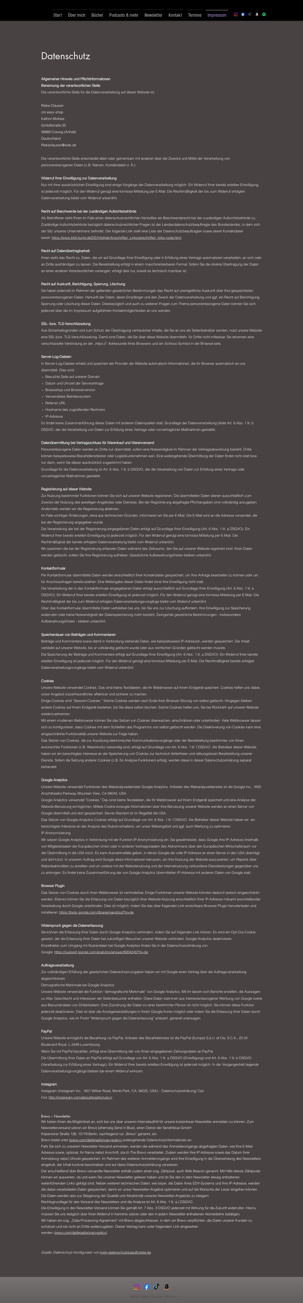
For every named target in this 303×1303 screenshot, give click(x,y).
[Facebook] (242, 14)
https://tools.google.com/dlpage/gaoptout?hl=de (96, 912)
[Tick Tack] (250, 14)
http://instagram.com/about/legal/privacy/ (80, 1097)
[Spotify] (264, 14)
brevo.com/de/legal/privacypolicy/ (96, 1140)
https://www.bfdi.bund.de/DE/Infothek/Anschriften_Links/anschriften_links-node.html (116, 237)
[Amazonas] (167, 1287)
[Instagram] (235, 14)
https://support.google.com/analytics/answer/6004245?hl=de (101, 952)
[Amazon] (257, 14)
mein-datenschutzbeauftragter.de (125, 1252)
